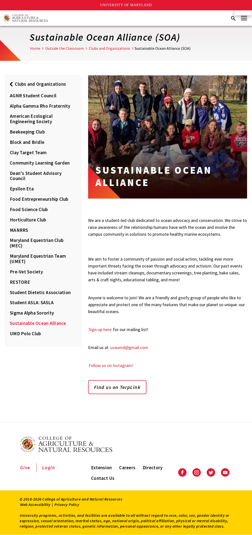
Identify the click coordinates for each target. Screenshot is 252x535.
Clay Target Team (28, 152)
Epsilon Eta (22, 189)
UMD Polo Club (25, 333)
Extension (101, 467)
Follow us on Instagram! (111, 365)
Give (25, 467)
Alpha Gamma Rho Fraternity (40, 106)
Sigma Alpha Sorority (32, 313)
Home (35, 48)
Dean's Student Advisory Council (36, 176)
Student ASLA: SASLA (32, 302)
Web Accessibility (35, 504)
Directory (152, 467)
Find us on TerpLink (117, 387)
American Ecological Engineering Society (31, 118)
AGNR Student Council (33, 96)
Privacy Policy (66, 504)
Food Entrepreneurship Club (39, 199)
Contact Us (103, 478)
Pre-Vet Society (26, 272)
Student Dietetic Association (40, 292)
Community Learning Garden (40, 163)
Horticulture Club (28, 220)
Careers (127, 467)
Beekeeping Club (27, 132)
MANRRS (19, 230)
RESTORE (20, 282)
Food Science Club (29, 209)
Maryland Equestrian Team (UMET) (38, 258)
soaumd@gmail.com (129, 347)
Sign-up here (100, 329)
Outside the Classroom (64, 48)
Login (48, 467)
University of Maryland (126, 5)
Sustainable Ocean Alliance (38, 323)
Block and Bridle (27, 142)
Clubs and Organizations (109, 48)
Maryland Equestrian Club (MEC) (36, 243)
